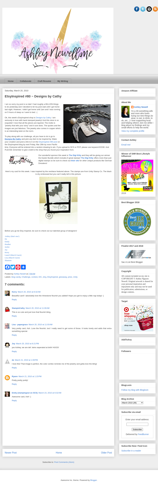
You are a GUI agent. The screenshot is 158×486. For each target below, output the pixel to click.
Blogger (93, 480)
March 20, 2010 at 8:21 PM (27, 343)
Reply (14, 299)
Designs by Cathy (43, 117)
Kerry (7, 252)
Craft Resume (44, 81)
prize (70, 277)
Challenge (26, 277)
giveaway (63, 277)
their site (75, 160)
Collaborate (25, 81)
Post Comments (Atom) (64, 462)
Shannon (8, 260)
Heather (8, 244)
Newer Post (11, 452)
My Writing (62, 81)
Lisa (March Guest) (12, 258)
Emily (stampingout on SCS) (25, 393)
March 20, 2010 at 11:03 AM (41, 324)
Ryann (15, 376)
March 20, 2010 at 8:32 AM (29, 292)
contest (34, 277)
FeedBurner (143, 434)
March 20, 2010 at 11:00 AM (37, 308)
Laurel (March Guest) (13, 255)
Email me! (126, 145)
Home (11, 81)
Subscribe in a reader (131, 450)
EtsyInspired (52, 277)
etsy (44, 277)
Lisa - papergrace (20, 324)
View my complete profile (132, 131)
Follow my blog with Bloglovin (134, 390)
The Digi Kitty (75, 155)
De (6, 239)
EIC (40, 277)
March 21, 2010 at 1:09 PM (26, 360)
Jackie (7, 247)
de (13, 360)
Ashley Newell (141, 107)
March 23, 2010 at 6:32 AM (50, 393)
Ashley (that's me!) (12, 236)
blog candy (16, 277)
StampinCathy (18, 308)
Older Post (106, 452)
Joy (6, 250)
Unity (75, 277)
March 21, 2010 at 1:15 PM (30, 376)
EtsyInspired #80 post (48, 142)
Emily (7, 241)
